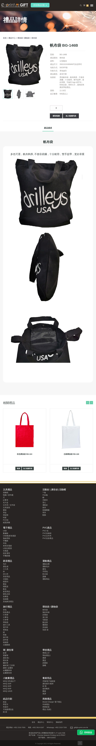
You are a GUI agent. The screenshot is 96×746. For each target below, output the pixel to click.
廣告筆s (6, 658)
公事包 (5, 617)
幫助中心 (50, 722)
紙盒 (4, 702)
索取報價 (56, 116)
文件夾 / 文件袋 (9, 505)
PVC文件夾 (46, 536)
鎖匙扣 (5, 581)
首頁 (5, 38)
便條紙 (5, 493)
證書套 (45, 663)
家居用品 (6, 591)
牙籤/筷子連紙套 (48, 681)
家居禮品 (7, 561)
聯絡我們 (59, 722)
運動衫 (45, 505)
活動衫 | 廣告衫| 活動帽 (54, 489)
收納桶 (5, 599)
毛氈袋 (45, 620)
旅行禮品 (7, 607)
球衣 (44, 513)
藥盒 (4, 584)
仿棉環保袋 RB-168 (71, 454)
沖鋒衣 (45, 500)
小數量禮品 (8, 678)
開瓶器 (5, 587)
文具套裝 (6, 507)
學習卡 (5, 704)
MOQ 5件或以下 (9, 681)
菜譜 (44, 694)
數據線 (5, 533)
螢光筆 (5, 660)
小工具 (5, 569)
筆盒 (4, 513)
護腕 (44, 577)
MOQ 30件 (7, 686)
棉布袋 (34, 38)
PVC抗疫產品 (47, 538)
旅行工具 (6, 625)
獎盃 (44, 660)
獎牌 (44, 658)
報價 (18, 468)
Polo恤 (45, 495)
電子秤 (5, 627)
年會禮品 (46, 704)
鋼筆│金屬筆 (8, 668)
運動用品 (46, 579)
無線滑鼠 (6, 538)
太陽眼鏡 (6, 645)
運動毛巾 (46, 567)
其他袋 (45, 627)
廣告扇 (5, 567)
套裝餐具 (46, 689)
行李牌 (5, 615)
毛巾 (4, 564)
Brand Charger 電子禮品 (52, 702)
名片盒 (5, 503)
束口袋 (45, 617)
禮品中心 (12, 38)
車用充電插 (7, 546)
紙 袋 (5, 712)
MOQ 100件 (7, 691)
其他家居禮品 (8, 601)
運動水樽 (46, 564)
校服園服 (46, 510)
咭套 (4, 517)
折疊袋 (45, 615)
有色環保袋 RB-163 (24, 454)
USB (5, 531)
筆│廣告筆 (8, 650)
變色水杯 (6, 594)
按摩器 (5, 597)
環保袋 (5, 622)
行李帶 (5, 620)
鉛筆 (4, 653)
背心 (44, 503)
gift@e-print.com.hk (81, 727)
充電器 (5, 551)
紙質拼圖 (6, 523)
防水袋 (45, 574)
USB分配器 (7, 548)
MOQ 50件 (7, 689)
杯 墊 (44, 686)
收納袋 (5, 642)
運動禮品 (47, 561)
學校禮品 (47, 650)
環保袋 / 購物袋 (24, 38)
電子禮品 (7, 527)
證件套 (5, 640)
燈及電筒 (6, 553)
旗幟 (44, 665)
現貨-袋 (45, 630)
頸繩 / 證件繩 (8, 495)
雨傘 (4, 635)
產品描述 (48, 128)
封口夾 (5, 574)
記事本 (5, 500)
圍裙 (44, 691)
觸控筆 (5, 663)
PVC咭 (5, 520)
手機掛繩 (6, 556)
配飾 (44, 515)
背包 (4, 610)
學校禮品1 (46, 655)
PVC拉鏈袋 (46, 533)
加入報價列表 (71, 116)
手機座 (5, 541)
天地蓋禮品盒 (8, 709)
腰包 (44, 569)
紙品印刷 (7, 699)
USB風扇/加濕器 (9, 536)
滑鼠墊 (5, 515)
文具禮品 (7, 489)
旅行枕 (5, 637)
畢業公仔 (46, 653)
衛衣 (44, 507)
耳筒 (4, 543)
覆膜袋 (45, 625)
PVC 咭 (45, 531)
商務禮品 (47, 699)
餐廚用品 (47, 678)
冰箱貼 (5, 579)
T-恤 (44, 493)
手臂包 (45, 571)
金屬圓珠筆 (7, 670)
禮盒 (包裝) (46, 709)
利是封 (5, 707)
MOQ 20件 (7, 684)
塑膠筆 (5, 655)
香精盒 (5, 630)
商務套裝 (46, 707)
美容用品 (6, 577)
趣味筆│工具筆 (9, 665)
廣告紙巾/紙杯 (48, 684)
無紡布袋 (46, 612)
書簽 (4, 510)
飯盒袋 (45, 622)
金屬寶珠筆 (7, 673)
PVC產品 (47, 527)
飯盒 (4, 589)
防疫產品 (6, 612)
